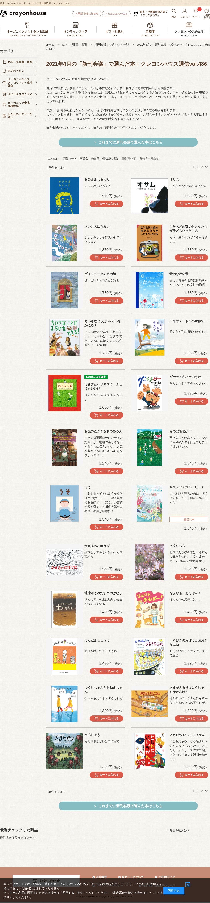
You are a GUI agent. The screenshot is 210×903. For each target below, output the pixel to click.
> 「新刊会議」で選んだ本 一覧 (111, 44)
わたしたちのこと (118, 13)
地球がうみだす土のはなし (103, 593)
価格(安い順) (110, 158)
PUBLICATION (189, 35)
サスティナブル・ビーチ (186, 487)
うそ (87, 487)
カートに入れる (109, 203)
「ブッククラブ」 (154, 13)
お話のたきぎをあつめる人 (103, 431)
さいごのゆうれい (97, 226)
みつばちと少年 (180, 431)
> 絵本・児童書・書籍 (74, 44)
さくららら (177, 546)
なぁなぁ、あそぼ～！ (185, 593)
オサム (174, 179)
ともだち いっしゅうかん (187, 735)
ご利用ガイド (167, 877)
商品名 (84, 158)
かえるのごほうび (97, 546)
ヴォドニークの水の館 (100, 274)
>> (206, 166)
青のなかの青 (178, 274)
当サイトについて (133, 877)
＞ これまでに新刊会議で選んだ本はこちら (128, 142)
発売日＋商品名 (149, 158)
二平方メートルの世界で (186, 321)
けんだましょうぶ (97, 640)
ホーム (51, 44)
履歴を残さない (179, 830)
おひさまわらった (97, 179)
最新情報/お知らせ (88, 13)
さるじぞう (92, 735)
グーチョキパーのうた (185, 377)
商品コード (70, 158)
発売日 (95, 158)
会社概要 (101, 877)
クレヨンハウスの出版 (189, 31)
